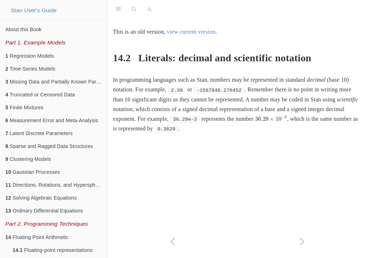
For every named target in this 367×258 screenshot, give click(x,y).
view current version (191, 32)
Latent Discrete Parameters (39, 133)
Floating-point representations (52, 250)
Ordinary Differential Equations (44, 211)
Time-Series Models (30, 69)
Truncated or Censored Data (40, 94)
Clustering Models (28, 159)
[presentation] (271, 118)
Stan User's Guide (34, 10)
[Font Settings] (149, 9)
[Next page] (302, 241)
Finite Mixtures (24, 107)
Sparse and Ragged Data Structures (49, 146)
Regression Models (29, 56)
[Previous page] (172, 241)
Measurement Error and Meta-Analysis (51, 120)
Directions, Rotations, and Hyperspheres (55, 185)
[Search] (134, 9)
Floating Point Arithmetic (36, 237)
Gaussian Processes (32, 172)
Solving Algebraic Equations (41, 198)
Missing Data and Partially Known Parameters (56, 82)
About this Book (23, 29)
